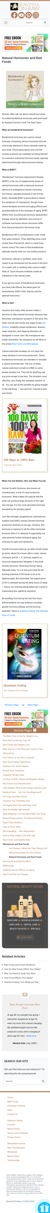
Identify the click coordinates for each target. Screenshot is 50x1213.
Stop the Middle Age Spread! (16, 809)
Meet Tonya (12, 1101)
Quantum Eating (15, 1120)
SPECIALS (35, 929)
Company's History (16, 1106)
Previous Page (11, 705)
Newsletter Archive (16, 1143)
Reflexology (8, 865)
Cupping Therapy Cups (13, 775)
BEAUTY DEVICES (18, 929)
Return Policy (13, 1129)
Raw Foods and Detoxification (17, 783)
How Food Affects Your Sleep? (18, 978)
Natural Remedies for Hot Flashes (25, 852)
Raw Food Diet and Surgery (15, 874)
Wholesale (12, 1152)
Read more (31, 1036)
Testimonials (13, 1160)
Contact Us (12, 1114)
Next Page (33, 705)
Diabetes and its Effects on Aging (18, 870)
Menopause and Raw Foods (16, 844)
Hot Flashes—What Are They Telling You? (28, 848)
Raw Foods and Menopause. (25, 344)
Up (23, 705)
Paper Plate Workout (12, 822)
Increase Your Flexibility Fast (16, 801)
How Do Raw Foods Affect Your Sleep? (22, 969)
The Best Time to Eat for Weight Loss (20, 736)
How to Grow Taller (12, 827)
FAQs (9, 1110)
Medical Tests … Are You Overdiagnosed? (22, 792)
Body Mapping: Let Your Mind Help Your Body (24, 814)
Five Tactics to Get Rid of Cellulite (18, 757)
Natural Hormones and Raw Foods (25, 857)
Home (10, 1097)
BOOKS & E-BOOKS (30, 920)
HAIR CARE (14, 924)
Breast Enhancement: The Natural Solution (23, 818)
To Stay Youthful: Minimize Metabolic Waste (23, 779)
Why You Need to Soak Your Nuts (19, 973)
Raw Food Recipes (16, 1148)
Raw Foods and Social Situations (19, 965)
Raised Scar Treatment (13, 770)
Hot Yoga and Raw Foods (15, 796)
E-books (11, 1124)
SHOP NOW (26, 937)
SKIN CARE (12, 920)
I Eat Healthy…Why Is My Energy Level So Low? (25, 788)
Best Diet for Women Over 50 (16, 740)
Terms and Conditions (17, 1133)
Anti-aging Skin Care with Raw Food (19, 805)
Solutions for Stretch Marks (16, 766)
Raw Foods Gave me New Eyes (25, 1006)
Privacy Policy (14, 1137)
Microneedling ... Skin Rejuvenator (19, 831)
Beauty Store (13, 1156)
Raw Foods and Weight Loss (16, 745)
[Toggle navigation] (6, 22)
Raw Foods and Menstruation (17, 861)
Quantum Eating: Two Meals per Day (21, 982)
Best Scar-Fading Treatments (16, 762)
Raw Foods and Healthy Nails (17, 840)
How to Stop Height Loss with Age (19, 835)
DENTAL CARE (30, 924)
